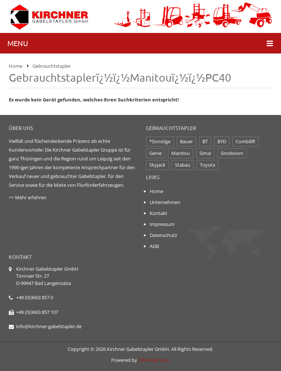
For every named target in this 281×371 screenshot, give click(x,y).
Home (15, 66)
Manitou (180, 153)
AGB (154, 246)
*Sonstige (160, 141)
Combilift (245, 141)
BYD (221, 141)
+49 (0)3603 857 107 (37, 312)
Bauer (186, 141)
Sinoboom (232, 153)
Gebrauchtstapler (52, 66)
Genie (155, 153)
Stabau (182, 165)
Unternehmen (165, 202)
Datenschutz (163, 235)
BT (205, 141)
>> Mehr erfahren (27, 197)
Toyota (207, 165)
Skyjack (157, 165)
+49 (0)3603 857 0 (34, 297)
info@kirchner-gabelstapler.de (49, 326)
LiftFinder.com (154, 360)
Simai (205, 153)
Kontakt (158, 213)
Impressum (162, 224)
